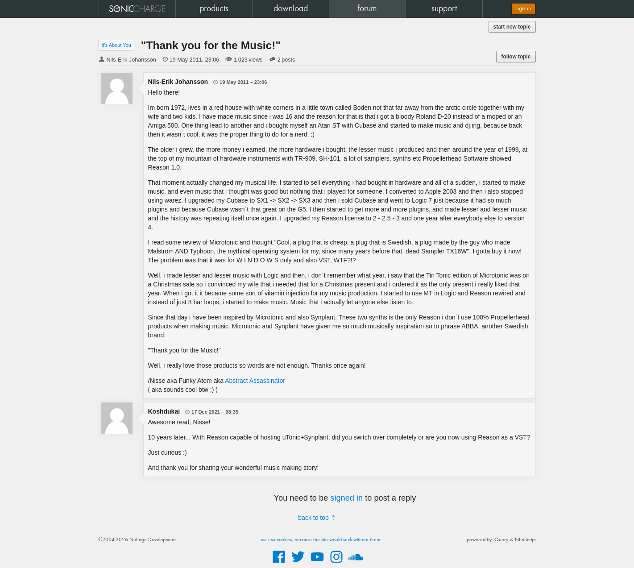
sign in (523, 8)
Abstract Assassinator (255, 380)
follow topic (515, 57)
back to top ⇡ (317, 517)
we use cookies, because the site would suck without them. (321, 540)
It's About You (116, 45)
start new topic (512, 27)
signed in (346, 497)
